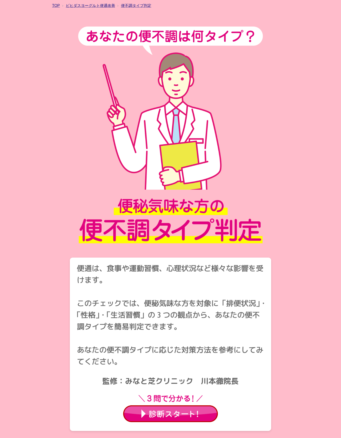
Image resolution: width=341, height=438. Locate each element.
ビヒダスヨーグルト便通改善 (90, 6)
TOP (56, 6)
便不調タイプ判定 (136, 6)
